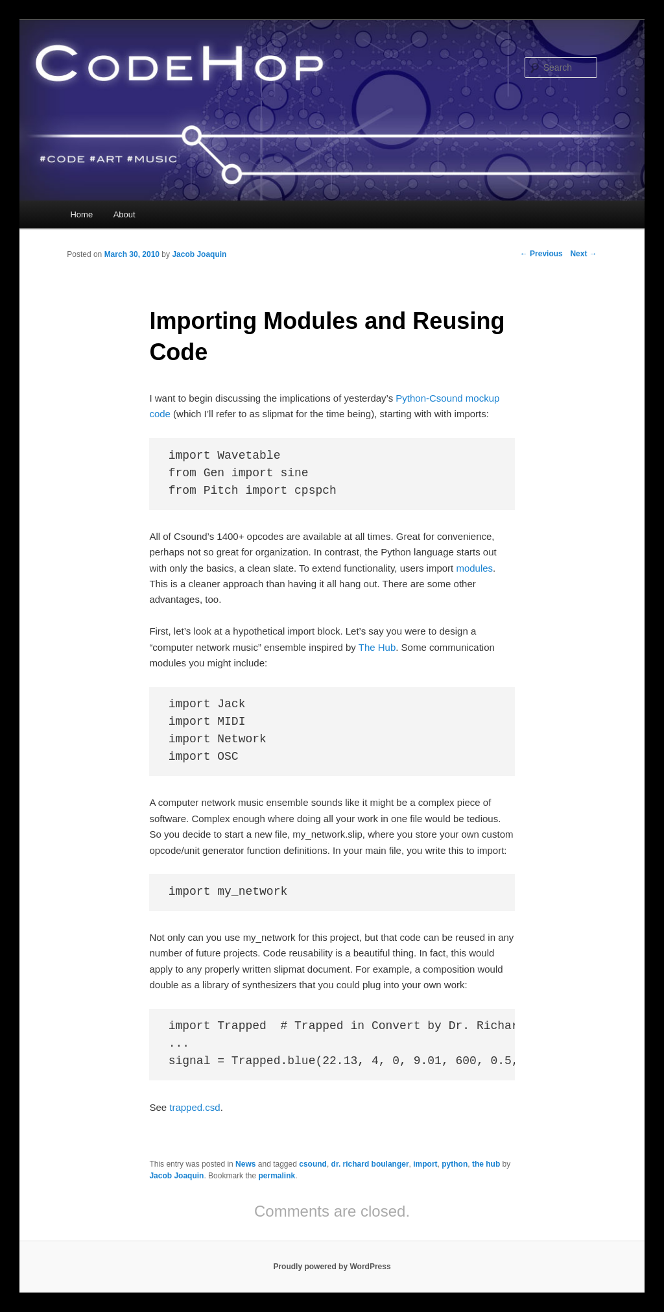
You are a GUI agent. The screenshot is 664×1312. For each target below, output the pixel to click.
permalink (276, 1175)
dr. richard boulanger (370, 1164)
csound (313, 1164)
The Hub (377, 647)
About (124, 214)
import (425, 1164)
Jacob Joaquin (199, 254)
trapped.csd (194, 1107)
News (245, 1164)
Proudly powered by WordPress (331, 1266)
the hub (486, 1164)
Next (583, 253)
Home (81, 214)
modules (474, 568)
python (455, 1164)
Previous (541, 253)
